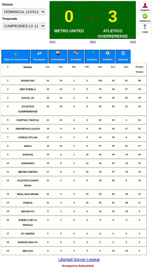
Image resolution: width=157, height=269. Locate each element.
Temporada (9, 18)
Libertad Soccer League (79, 259)
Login (145, 28)
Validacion (145, 17)
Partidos (107, 56)
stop (93, 41)
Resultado (39, 56)
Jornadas (76, 56)
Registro (145, 7)
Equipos (92, 56)
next (133, 41)
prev (52, 41)
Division (7, 4)
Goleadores (58, 56)
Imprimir (123, 56)
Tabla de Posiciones (16, 56)
